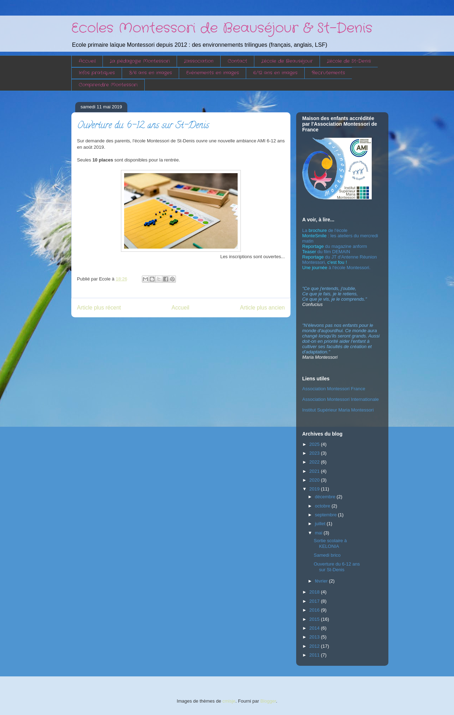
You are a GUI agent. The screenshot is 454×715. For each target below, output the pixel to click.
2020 (315, 480)
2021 (315, 471)
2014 (315, 628)
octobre (323, 506)
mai (319, 532)
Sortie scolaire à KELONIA (330, 543)
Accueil (87, 61)
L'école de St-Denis (349, 61)
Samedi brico (327, 555)
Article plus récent (99, 308)
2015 (315, 619)
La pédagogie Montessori (140, 61)
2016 (315, 610)
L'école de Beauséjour (287, 61)
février (322, 581)
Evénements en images (212, 72)
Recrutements (328, 72)
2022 (315, 462)
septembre (326, 514)
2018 (315, 592)
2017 (315, 601)
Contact (237, 61)
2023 (315, 453)
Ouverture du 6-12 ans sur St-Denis (337, 566)
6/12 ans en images (275, 72)
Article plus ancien (262, 308)
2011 (315, 655)
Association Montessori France (333, 388)
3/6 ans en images (150, 72)
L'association (199, 61)
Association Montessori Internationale (340, 399)
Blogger (268, 701)
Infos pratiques (97, 72)
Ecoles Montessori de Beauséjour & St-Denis (221, 28)
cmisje (229, 701)
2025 (315, 444)
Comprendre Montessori (108, 84)
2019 (315, 489)
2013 (315, 637)
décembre (326, 496)
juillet (321, 523)
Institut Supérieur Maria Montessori (338, 410)
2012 (315, 646)
